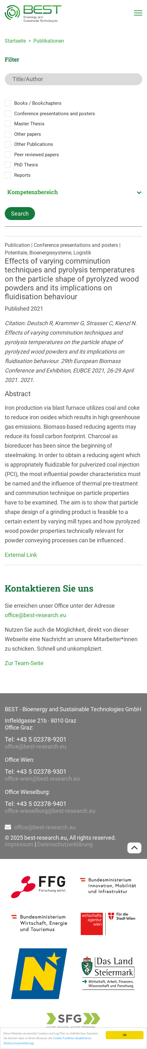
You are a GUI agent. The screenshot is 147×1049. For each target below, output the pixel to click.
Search (20, 213)
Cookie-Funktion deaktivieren (72, 1038)
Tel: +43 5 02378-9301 (36, 771)
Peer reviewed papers (36, 155)
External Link (21, 554)
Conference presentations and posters (54, 113)
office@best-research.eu (35, 615)
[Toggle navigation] (138, 12)
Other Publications (33, 144)
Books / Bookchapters (38, 103)
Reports (22, 175)
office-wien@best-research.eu (42, 778)
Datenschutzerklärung (65, 844)
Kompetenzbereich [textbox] (32, 192)
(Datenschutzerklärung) (18, 1043)
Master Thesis (29, 124)
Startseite (15, 41)
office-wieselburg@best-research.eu (50, 811)
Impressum (19, 844)
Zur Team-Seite (24, 663)
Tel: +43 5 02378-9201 (36, 739)
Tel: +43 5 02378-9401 (36, 804)
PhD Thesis (26, 165)
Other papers (27, 134)
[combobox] (73, 192)
